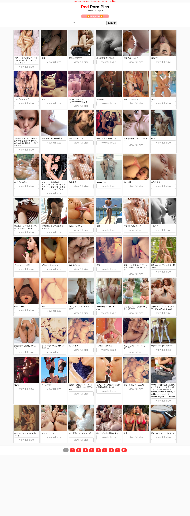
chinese (86, 1)
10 (124, 450)
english (77, 1)
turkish (113, 1)
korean (105, 1)
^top (141, 507)
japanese (95, 1)
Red (85, 7)
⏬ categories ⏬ (95, 16)
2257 (4, 507)
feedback (11, 507)
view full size (26, 66)
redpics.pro (144, 511)
